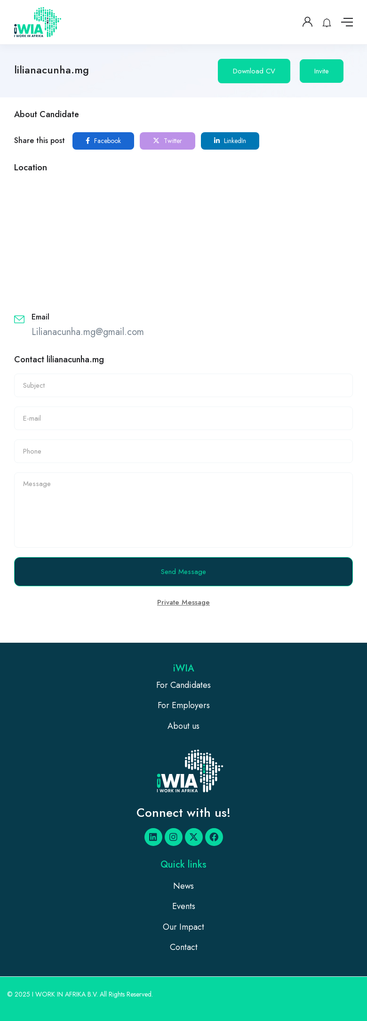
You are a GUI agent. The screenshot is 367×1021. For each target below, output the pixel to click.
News (183, 886)
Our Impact (183, 927)
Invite (321, 71)
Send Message (183, 571)
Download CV (254, 71)
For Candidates (183, 685)
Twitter (167, 140)
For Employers (184, 705)
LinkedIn (230, 140)
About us (183, 726)
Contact (184, 947)
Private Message (183, 602)
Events (183, 906)
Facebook (103, 140)
